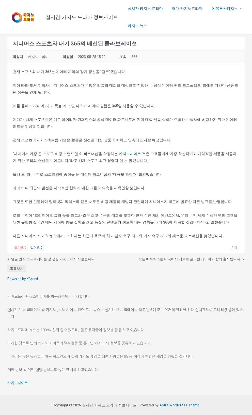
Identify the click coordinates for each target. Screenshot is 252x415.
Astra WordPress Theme (179, 405)
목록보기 (17, 269)
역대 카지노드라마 (184, 8)
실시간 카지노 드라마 (144, 8)
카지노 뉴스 (136, 26)
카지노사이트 (130, 154)
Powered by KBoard (22, 279)
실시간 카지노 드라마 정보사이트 (82, 17)
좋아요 (20, 247)
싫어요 (36, 247)
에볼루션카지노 (222, 8)
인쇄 (234, 247)
